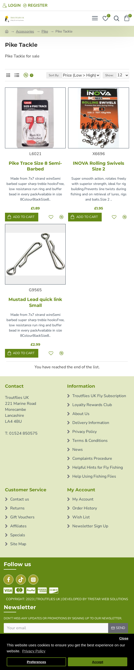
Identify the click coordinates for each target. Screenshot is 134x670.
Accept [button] (97, 662)
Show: (109, 75)
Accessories (25, 31)
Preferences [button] (36, 662)
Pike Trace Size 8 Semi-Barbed (35, 166)
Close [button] (123, 638)
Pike (45, 31)
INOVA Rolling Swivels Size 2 (98, 166)
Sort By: (54, 75)
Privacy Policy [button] (33, 651)
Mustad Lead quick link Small (35, 302)
